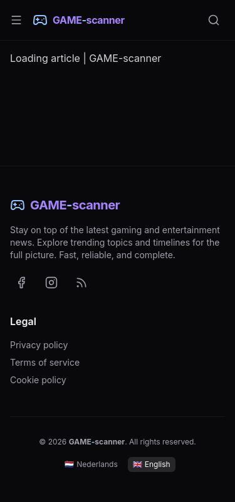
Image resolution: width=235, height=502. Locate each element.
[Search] (213, 20)
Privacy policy (39, 344)
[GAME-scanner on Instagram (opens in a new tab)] (51, 282)
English (151, 464)
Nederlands (91, 464)
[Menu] (16, 20)
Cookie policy (38, 379)
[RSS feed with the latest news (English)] (81, 282)
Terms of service (45, 362)
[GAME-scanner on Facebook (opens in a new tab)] (21, 282)
